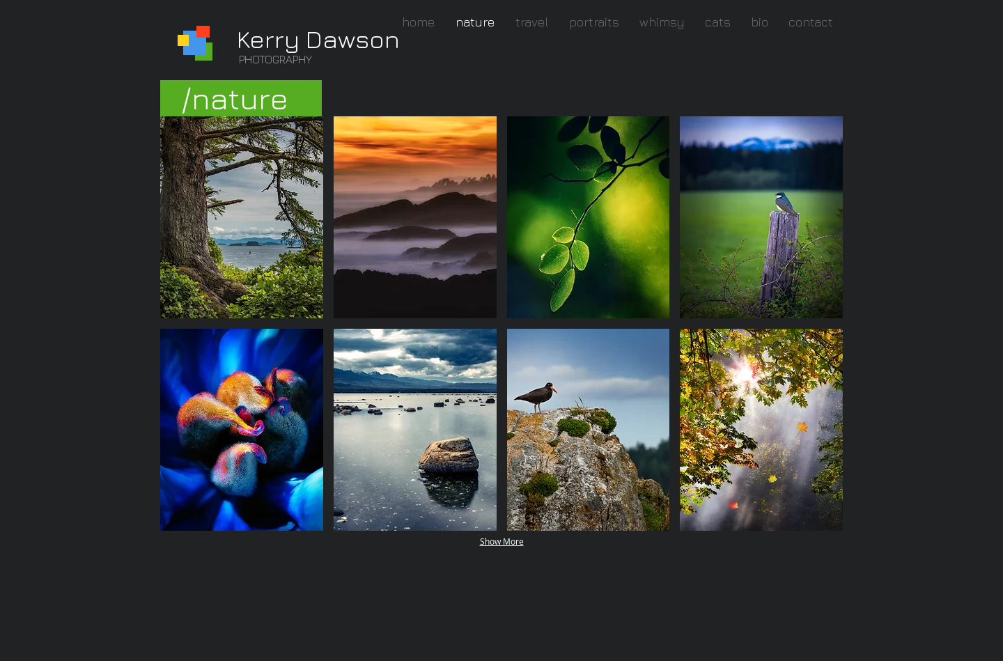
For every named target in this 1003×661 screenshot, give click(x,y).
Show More (502, 541)
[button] (241, 217)
